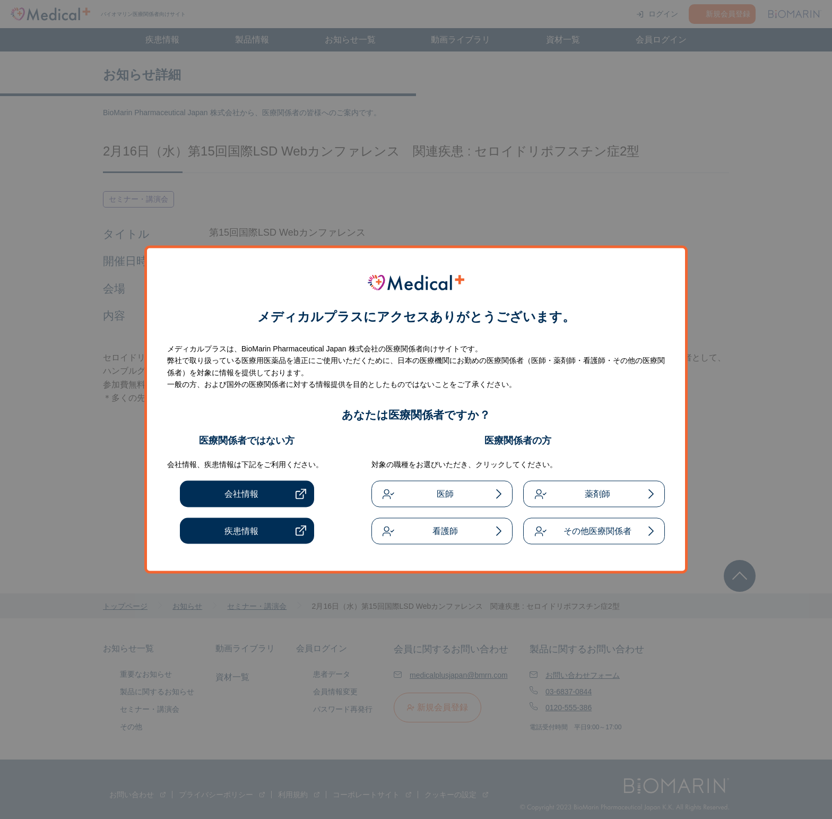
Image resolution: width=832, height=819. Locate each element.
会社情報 (241, 493)
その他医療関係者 (597, 531)
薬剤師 (597, 493)
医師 (445, 493)
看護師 (445, 531)
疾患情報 (241, 530)
